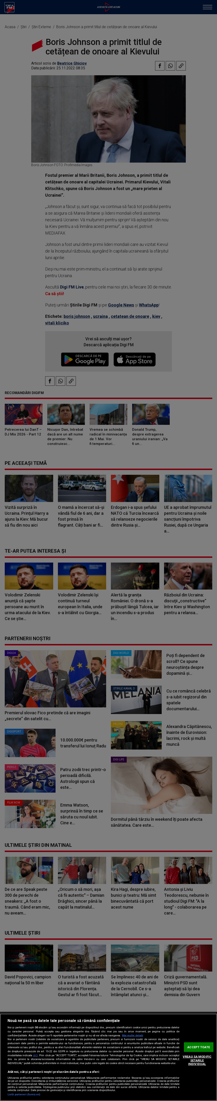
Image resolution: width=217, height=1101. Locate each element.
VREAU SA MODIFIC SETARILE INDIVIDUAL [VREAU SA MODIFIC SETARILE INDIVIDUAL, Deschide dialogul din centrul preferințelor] (197, 1060)
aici (35, 1055)
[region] (108, 1057)
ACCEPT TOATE (198, 1047)
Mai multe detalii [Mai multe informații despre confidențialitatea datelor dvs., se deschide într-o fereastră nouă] (132, 1035)
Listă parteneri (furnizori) (24, 1094)
